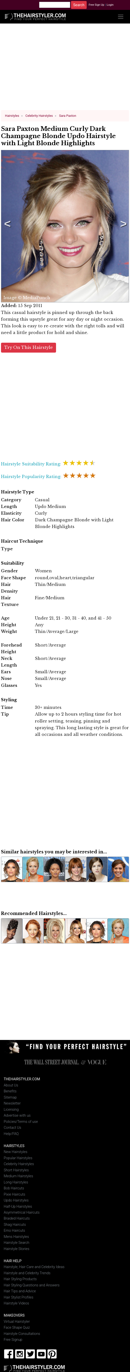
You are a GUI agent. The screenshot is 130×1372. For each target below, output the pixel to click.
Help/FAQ (11, 1133)
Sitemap (10, 1097)
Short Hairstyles (16, 1170)
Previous (6, 226)
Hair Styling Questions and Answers (32, 1285)
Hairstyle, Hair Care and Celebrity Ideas (34, 1267)
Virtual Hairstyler (17, 1321)
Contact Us (12, 1128)
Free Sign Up (96, 4)
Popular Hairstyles (18, 1158)
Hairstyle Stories (16, 1249)
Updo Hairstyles (16, 1200)
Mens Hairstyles (16, 1237)
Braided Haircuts (17, 1218)
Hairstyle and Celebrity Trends (27, 1273)
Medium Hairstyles (18, 1176)
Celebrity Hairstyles (19, 1164)
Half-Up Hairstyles (18, 1206)
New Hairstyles (15, 1152)
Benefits (10, 1091)
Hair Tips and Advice (20, 1291)
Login (110, 4)
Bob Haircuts (14, 1188)
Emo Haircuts (14, 1230)
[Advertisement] (65, 68)
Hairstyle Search (16, 1243)
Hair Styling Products (20, 1279)
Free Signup (13, 1340)
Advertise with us (17, 1115)
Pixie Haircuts (14, 1194)
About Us (11, 1085)
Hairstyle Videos (16, 1303)
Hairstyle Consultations (22, 1333)
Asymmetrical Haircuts (22, 1212)
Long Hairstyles (16, 1182)
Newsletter (12, 1103)
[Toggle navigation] (120, 16)
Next (122, 226)
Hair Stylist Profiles (18, 1297)
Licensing (11, 1109)
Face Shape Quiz (17, 1327)
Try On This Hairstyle (28, 347)
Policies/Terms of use (21, 1121)
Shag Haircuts (15, 1225)
